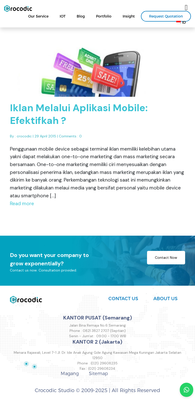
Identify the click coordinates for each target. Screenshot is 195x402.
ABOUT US (165, 298)
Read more (22, 205)
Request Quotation (166, 16)
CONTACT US (123, 298)
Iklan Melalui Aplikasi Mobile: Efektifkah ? (79, 116)
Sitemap (98, 373)
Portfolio (103, 16)
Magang (70, 373)
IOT (63, 16)
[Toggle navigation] (186, 8)
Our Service (38, 16)
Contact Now (166, 259)
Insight (129, 16)
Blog (81, 16)
